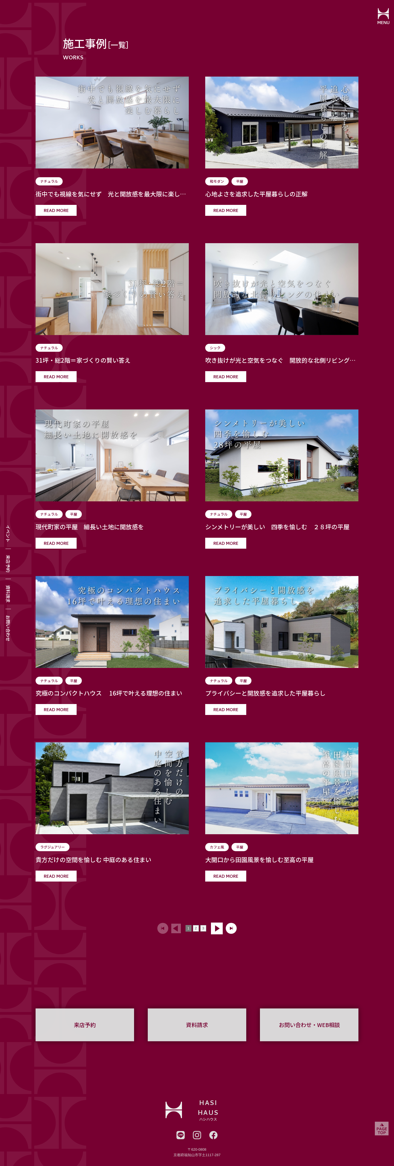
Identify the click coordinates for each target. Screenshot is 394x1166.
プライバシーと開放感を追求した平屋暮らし (265, 693)
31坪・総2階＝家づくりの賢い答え (83, 360)
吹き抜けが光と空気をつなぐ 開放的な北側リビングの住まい (280, 360)
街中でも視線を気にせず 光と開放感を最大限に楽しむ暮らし (111, 194)
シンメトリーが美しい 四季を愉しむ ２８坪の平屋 (277, 527)
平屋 (239, 181)
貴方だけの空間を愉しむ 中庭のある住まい (93, 860)
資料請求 (8, 594)
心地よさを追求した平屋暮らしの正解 (256, 194)
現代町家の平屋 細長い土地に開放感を (90, 527)
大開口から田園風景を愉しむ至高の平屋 (259, 860)
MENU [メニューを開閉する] (382, 23)
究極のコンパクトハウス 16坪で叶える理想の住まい (109, 693)
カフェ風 (217, 847)
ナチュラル (49, 181)
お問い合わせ (8, 628)
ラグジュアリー (52, 847)
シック (215, 347)
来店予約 (8, 563)
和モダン (217, 181)
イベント (8, 533)
